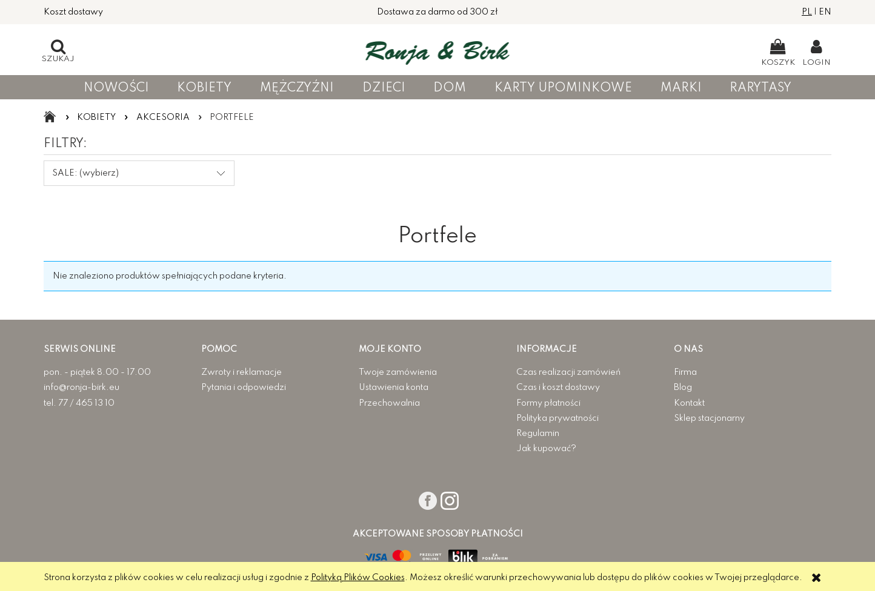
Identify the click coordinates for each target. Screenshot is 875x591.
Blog (683, 387)
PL (807, 12)
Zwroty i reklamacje (241, 372)
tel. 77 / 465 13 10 (79, 403)
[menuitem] (116, 88)
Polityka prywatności (557, 418)
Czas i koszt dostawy (558, 387)
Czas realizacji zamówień (568, 372)
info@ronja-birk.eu (81, 387)
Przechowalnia (389, 403)
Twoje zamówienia (398, 372)
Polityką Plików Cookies (358, 577)
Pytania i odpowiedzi (243, 387)
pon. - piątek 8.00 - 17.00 (97, 372)
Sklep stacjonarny (709, 418)
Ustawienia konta (393, 387)
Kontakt (689, 403)
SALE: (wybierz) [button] (85, 173)
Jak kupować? (546, 448)
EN (825, 12)
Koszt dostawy (73, 12)
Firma (685, 372)
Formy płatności (548, 403)
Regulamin (537, 433)
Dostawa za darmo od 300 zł (437, 12)
